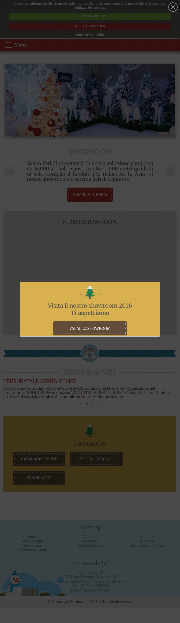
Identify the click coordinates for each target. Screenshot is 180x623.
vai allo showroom (90, 328)
